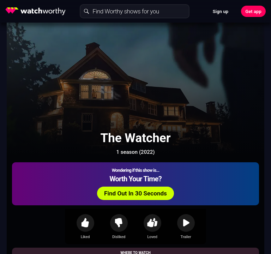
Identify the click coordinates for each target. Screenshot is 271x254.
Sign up (220, 11)
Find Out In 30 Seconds (135, 193)
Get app (253, 11)
